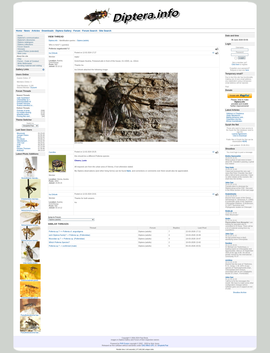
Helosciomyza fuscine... (30, 210)
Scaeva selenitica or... (25, 105)
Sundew (228, 243)
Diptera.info (53, 40)
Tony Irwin (229, 167)
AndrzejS (20, 150)
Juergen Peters (23, 135)
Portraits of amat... (24, 111)
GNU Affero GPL (148, 345)
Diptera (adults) (83, 40)
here (247, 70)
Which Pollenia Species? (59, 242)
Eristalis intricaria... (24, 104)
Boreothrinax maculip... (30, 178)
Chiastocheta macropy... (30, 199)
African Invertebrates (234, 121)
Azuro (19, 137)
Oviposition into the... (234, 119)
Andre (227, 219)
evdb (19, 145)
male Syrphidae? (23, 98)
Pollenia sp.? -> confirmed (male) (63, 246)
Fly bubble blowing (24, 112)
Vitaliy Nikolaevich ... (234, 115)
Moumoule (21, 133)
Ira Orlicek (21, 139)
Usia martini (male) (30, 263)
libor (18, 147)
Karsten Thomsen (23, 148)
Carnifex (52, 152)
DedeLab (229, 211)
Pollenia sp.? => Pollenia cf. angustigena (66, 231)
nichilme (228, 260)
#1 (213, 53)
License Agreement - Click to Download (240, 135)
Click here (235, 64)
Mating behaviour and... (235, 117)
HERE (244, 141)
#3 (213, 194)
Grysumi (33, 88)
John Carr (20, 143)
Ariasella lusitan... (23, 114)
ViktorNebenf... (22, 141)
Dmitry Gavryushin (233, 156)
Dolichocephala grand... (30, 280)
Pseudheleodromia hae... (30, 315)
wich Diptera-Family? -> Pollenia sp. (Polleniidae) (69, 235)
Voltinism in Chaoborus (235, 114)
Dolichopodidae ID (24, 102)
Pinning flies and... (24, 116)
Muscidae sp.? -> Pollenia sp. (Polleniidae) (67, 239)
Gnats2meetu (230, 194)
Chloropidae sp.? (23, 100)
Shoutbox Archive (239, 292)
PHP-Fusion (124, 344)
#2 (213, 152)
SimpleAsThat (162, 345)
